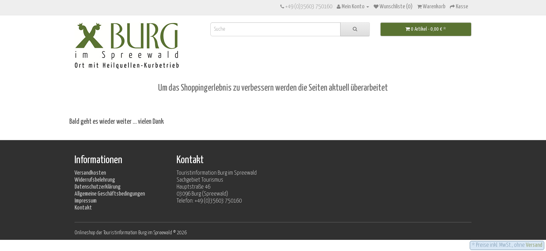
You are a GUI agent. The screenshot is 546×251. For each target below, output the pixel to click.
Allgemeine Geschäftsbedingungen (110, 194)
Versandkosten (90, 173)
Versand (534, 245)
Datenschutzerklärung (97, 187)
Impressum (85, 201)
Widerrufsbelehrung (95, 180)
